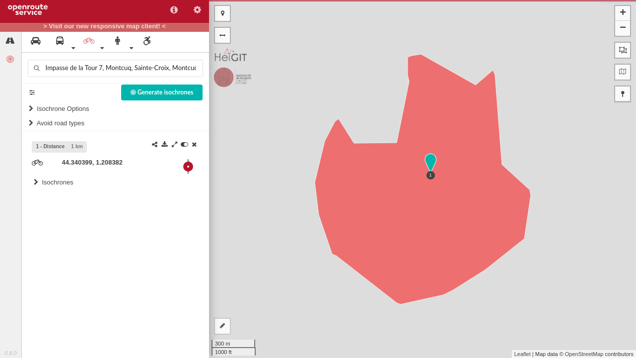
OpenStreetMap (584, 354)
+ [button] (623, 13)
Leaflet (522, 354)
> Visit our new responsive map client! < (104, 26)
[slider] (188, 167)
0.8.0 (10, 353)
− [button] (623, 28)
